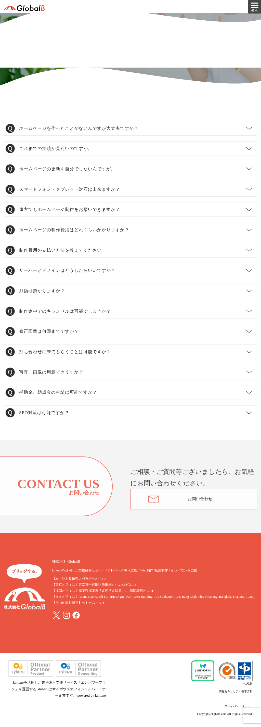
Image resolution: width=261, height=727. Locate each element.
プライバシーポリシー (239, 706)
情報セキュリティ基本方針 (236, 691)
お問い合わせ (200, 500)
